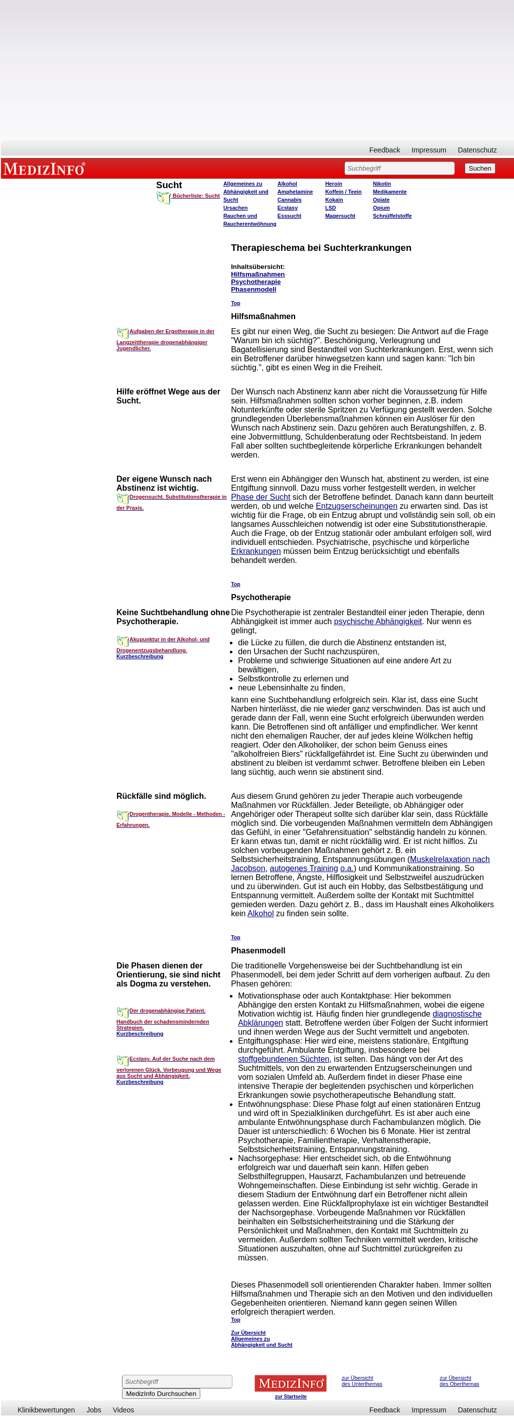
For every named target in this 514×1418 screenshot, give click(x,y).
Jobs (93, 1410)
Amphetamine (295, 192)
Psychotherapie (256, 282)
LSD (330, 208)
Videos (124, 1410)
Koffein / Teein (343, 192)
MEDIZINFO (46, 168)
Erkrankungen (256, 551)
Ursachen (235, 208)
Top (235, 303)
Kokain (334, 200)
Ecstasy (288, 208)
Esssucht (289, 216)
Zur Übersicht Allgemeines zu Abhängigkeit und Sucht (262, 1339)
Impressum (429, 150)
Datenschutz (477, 150)
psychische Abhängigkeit (378, 621)
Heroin (333, 184)
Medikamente (390, 192)
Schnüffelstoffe (392, 216)
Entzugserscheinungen (357, 506)
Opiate (381, 200)
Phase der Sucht (260, 497)
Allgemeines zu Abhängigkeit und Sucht (246, 192)
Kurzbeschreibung (140, 656)
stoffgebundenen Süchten (283, 1059)
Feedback (384, 150)
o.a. (347, 868)
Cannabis (290, 200)
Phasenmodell (253, 289)
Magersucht (340, 216)
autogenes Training (304, 868)
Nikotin (382, 184)
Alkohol (287, 184)
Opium (381, 208)
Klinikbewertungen (46, 1410)
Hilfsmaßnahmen (258, 274)
